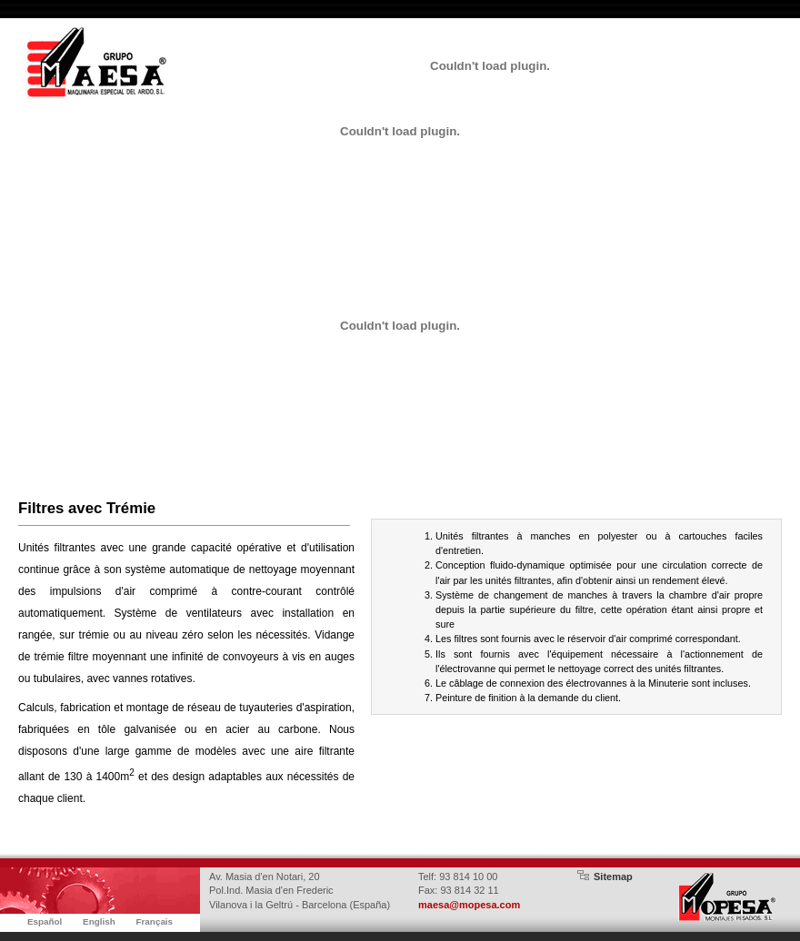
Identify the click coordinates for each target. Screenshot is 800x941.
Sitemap (613, 876)
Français (154, 921)
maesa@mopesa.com (469, 904)
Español (44, 921)
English (99, 921)
